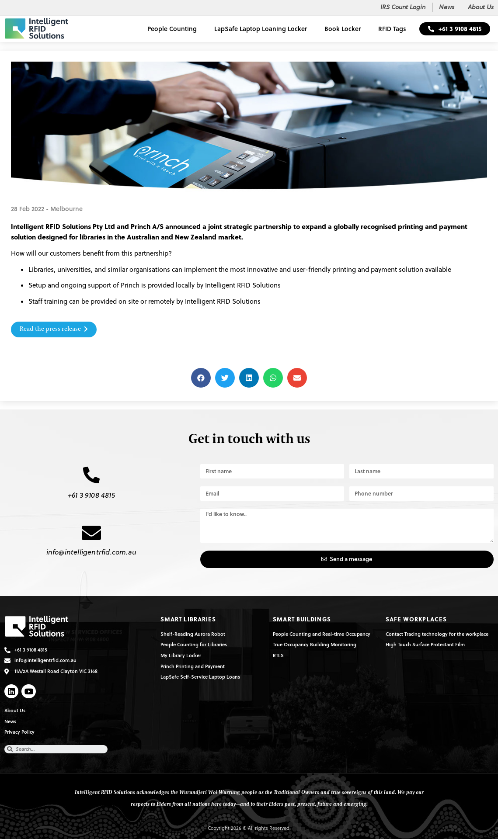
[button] (454, 28)
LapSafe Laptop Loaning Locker (260, 28)
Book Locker (342, 28)
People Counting (172, 28)
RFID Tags (392, 28)
